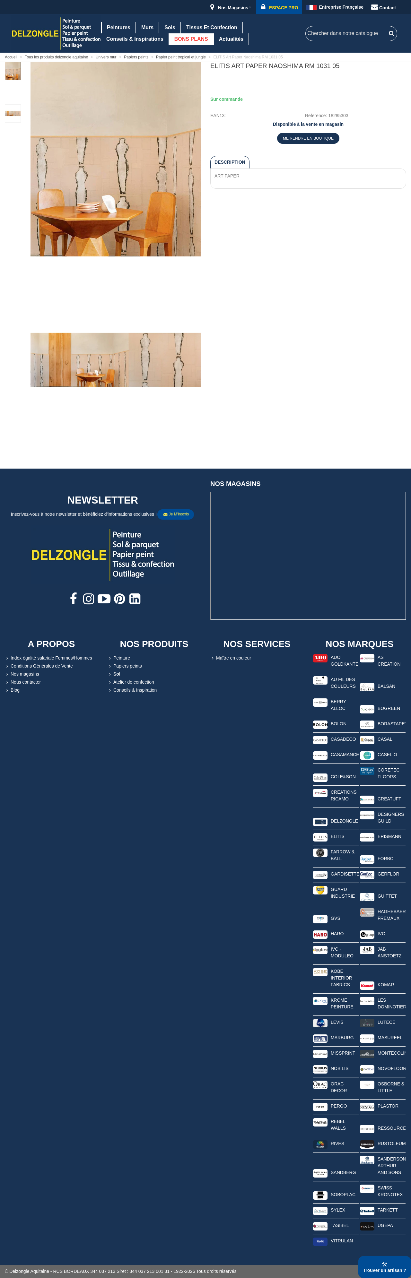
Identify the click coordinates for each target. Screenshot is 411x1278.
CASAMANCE (345, 754)
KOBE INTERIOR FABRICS (341, 978)
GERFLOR (388, 873)
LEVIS (337, 1022)
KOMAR (386, 984)
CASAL (385, 739)
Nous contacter (23, 682)
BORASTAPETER (392, 723)
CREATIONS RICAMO (344, 795)
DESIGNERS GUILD (391, 818)
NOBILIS (339, 1068)
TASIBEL (340, 1225)
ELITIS (338, 836)
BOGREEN (389, 708)
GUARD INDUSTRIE (343, 893)
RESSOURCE (392, 1128)
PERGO (339, 1106)
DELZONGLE (344, 821)
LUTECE (386, 1022)
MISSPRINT (343, 1053)
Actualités (231, 39)
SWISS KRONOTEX (390, 1191)
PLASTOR (388, 1106)
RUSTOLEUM (392, 1143)
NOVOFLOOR (392, 1068)
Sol (114, 674)
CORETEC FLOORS (388, 773)
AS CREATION (389, 661)
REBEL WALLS (338, 1125)
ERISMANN (389, 836)
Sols (169, 27)
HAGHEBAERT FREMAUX (392, 915)
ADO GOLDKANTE (344, 661)
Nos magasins (22, 674)
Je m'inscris (176, 514)
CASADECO (343, 739)
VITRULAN (342, 1240)
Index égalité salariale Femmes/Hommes (48, 658)
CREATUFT (389, 798)
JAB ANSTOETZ (389, 952)
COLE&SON (343, 776)
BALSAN (386, 686)
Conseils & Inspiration (132, 690)
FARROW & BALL (343, 855)
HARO (337, 933)
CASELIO (387, 754)
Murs (147, 27)
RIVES (337, 1143)
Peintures (118, 27)
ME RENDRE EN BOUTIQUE (308, 138)
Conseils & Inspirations (134, 39)
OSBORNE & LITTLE (391, 1087)
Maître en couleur (230, 658)
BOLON (338, 723)
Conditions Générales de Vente (39, 666)
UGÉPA (385, 1225)
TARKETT (388, 1210)
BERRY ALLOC (338, 705)
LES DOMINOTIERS (392, 1003)
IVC (381, 933)
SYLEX (338, 1210)
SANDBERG (343, 1172)
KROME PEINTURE (342, 1003)
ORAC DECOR (339, 1087)
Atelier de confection (131, 682)
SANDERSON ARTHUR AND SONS (392, 1165)
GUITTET (387, 896)
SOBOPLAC (343, 1194)
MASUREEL (390, 1037)
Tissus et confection (211, 27)
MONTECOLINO (392, 1053)
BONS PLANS (191, 39)
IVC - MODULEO (342, 952)
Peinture (119, 658)
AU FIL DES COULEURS (343, 683)
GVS (335, 918)
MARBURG (342, 1037)
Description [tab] (229, 162)
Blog (12, 690)
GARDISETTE (345, 873)
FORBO (386, 858)
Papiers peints (125, 666)
